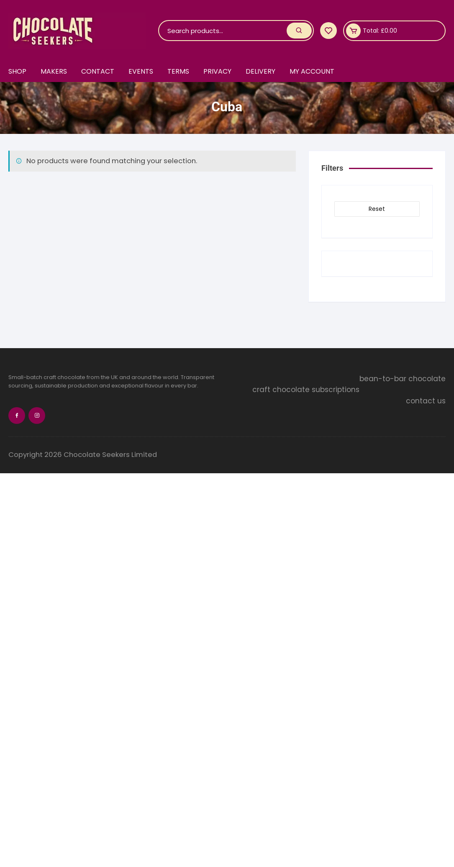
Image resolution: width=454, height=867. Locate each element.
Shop (17, 71)
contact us (426, 401)
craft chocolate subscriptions (392, 390)
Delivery (263, 71)
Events (142, 71)
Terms (180, 71)
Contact (98, 71)
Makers (54, 71)
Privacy (219, 71)
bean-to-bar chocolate (402, 379)
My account (314, 71)
